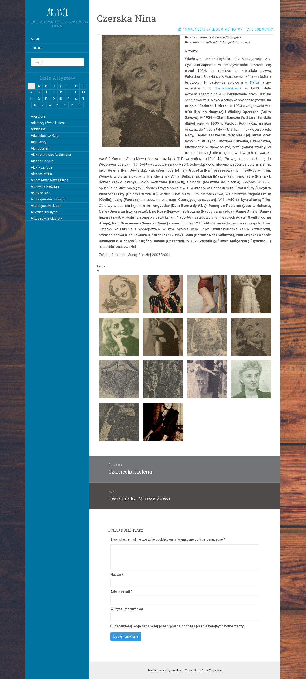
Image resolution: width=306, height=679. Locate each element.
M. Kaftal (252, 82)
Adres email (121, 592)
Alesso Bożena (42, 161)
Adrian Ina (38, 129)
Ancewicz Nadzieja (45, 187)
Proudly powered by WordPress (166, 670)
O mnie (35, 39)
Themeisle (215, 670)
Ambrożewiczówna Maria (49, 180)
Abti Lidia (38, 116)
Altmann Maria (41, 174)
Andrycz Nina (40, 193)
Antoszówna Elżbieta (46, 218)
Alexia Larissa (41, 167)
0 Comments (262, 29)
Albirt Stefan (40, 148)
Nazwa (116, 575)
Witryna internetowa (126, 609)
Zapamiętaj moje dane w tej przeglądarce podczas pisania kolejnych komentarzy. (179, 626)
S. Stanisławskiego (223, 88)
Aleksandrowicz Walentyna (51, 155)
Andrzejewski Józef (46, 206)
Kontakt (36, 48)
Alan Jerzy (39, 142)
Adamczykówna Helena (48, 123)
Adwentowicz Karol (45, 136)
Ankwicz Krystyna (44, 212)
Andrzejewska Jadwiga (48, 199)
